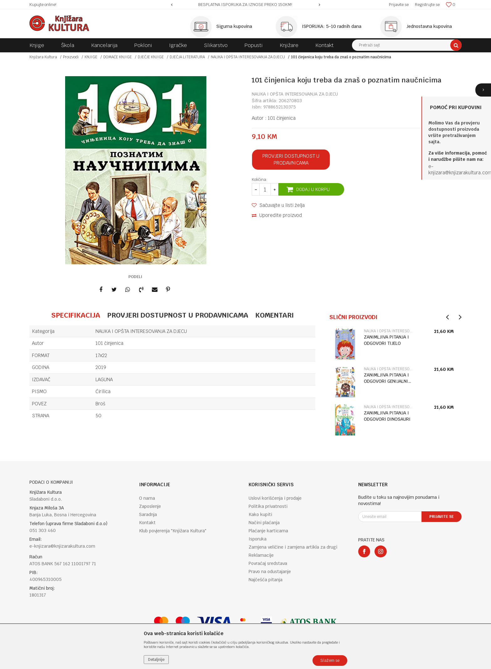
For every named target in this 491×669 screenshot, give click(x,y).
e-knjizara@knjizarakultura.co (458, 169)
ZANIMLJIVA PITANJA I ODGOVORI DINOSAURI (387, 416)
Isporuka (257, 539)
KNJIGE (91, 57)
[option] (246, 4)
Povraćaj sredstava (268, 563)
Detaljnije (156, 659)
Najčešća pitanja (265, 579)
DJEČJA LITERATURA (187, 57)
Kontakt (147, 522)
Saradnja (148, 514)
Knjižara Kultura (43, 57)
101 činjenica (282, 118)
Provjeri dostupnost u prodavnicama (290, 159)
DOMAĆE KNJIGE (117, 57)
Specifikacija (75, 315)
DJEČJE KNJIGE (151, 57)
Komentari (274, 315)
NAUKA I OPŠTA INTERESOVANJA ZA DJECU (248, 57)
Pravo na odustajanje (270, 571)
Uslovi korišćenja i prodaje (275, 498)
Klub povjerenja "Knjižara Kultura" (172, 531)
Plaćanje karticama (268, 531)
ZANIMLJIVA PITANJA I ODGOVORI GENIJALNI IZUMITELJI (386, 378)
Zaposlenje (150, 506)
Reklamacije (261, 555)
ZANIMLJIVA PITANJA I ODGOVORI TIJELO (386, 340)
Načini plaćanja (264, 522)
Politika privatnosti (268, 506)
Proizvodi (71, 57)
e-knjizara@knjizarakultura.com (62, 546)
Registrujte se (427, 4)
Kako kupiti (260, 514)
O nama (147, 498)
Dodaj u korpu (313, 189)
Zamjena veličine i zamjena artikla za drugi (293, 547)
